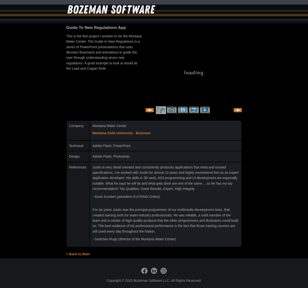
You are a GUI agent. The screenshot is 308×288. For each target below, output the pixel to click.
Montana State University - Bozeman (121, 133)
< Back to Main (78, 254)
